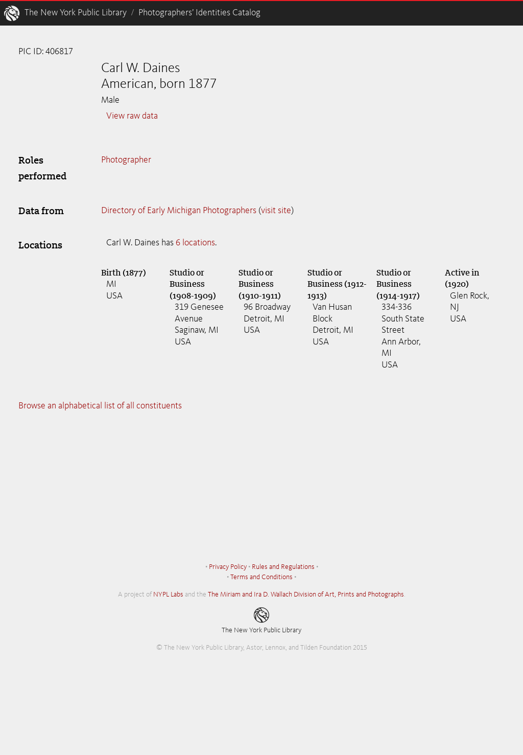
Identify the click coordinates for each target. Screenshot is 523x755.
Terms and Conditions (261, 577)
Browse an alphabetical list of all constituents (100, 405)
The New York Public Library (76, 12)
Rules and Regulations (283, 566)
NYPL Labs (168, 594)
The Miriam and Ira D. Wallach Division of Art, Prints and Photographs (306, 594)
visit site (276, 210)
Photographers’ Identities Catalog (199, 12)
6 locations (195, 242)
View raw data (132, 116)
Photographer (126, 160)
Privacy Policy (228, 566)
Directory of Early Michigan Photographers (178, 210)
